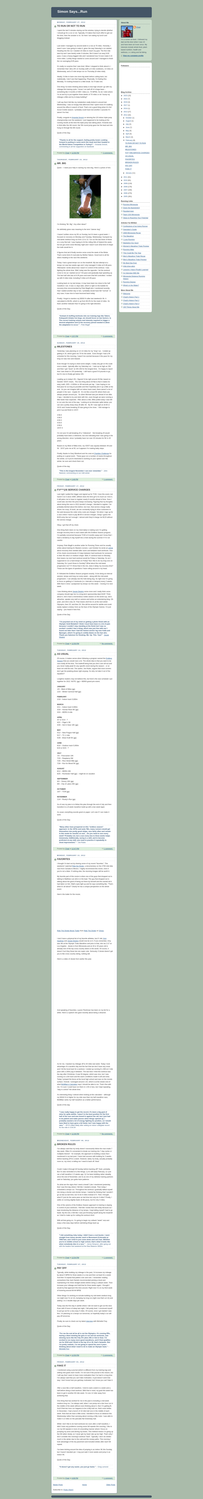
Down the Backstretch (131, 208)
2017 (126, 105)
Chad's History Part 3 (131, 304)
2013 (126, 112)
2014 (126, 108)
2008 (126, 187)
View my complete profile (133, 56)
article (110, 548)
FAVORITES (63, 859)
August (129, 121)
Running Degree (129, 282)
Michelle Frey (64, 1349)
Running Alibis (128, 250)
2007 (126, 190)
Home (84, 1485)
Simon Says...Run (72, 11)
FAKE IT (61, 1365)
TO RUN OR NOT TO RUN (71, 26)
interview (89, 1321)
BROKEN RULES (66, 1144)
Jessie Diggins (78, 591)
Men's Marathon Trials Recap (134, 256)
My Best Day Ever (130, 263)
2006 (126, 193)
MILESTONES (64, 346)
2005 (126, 196)
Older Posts (110, 1485)
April (128, 134)
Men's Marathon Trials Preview (134, 260)
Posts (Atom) (68, 1490)
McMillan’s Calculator (69, 1084)
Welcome (126, 294)
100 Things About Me (131, 307)
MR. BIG (61, 163)
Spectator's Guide (130, 229)
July (127, 124)
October (129, 118)
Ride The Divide (90, 931)
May (127, 131)
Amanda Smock (78, 117)
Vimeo (101, 931)
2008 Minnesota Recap (132, 233)
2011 (126, 177)
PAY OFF (62, 1268)
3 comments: (108, 336)
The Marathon (128, 236)
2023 (126, 96)
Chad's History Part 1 (131, 297)
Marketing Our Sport (131, 243)
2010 (126, 180)
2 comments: (108, 153)
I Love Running (129, 240)
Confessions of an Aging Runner (135, 226)
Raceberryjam (128, 211)
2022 (126, 99)
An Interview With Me (131, 273)
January (129, 173)
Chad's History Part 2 (131, 300)
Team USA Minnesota (131, 215)
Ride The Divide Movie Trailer (68, 931)
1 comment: (108, 479)
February (129, 140)
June (128, 127)
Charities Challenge (101, 453)
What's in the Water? (131, 285)
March (128, 137)
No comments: (107, 644)
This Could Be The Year (132, 253)
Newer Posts (58, 1485)
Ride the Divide (78, 866)
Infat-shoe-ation (129, 266)
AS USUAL (63, 654)
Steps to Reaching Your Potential (135, 218)
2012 (126, 115)
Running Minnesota (130, 205)
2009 (126, 183)
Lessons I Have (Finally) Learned (135, 270)
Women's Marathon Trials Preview (136, 246)
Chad (138, 27)
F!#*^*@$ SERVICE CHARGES (73, 490)
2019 (126, 102)
